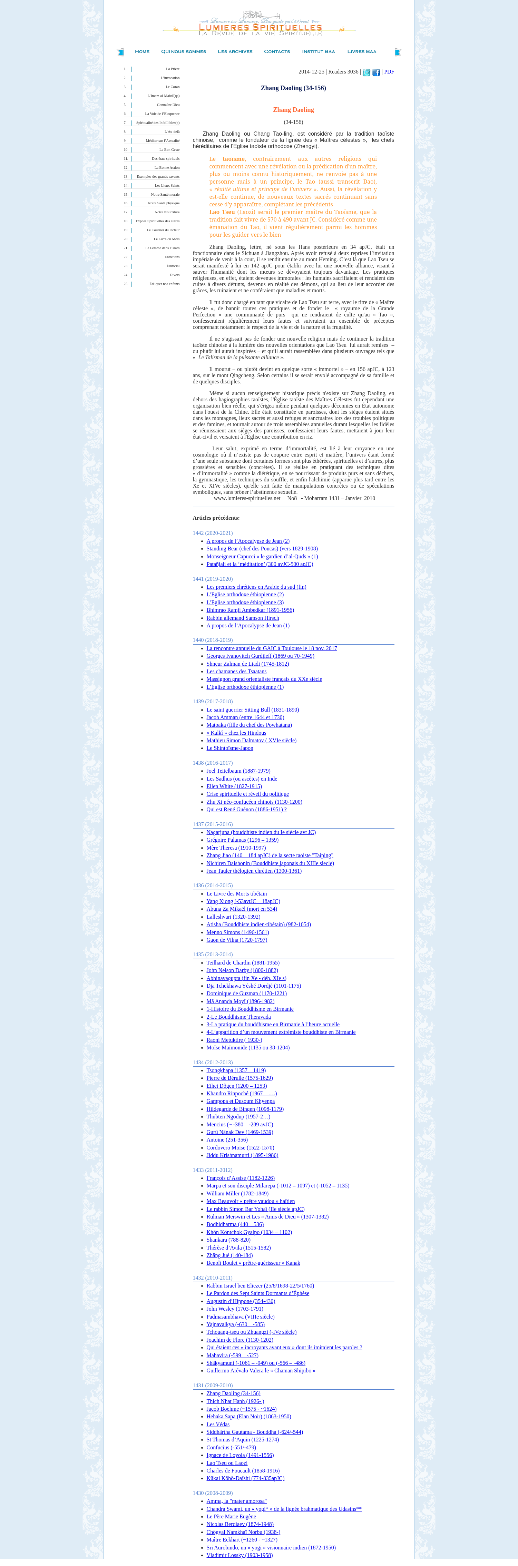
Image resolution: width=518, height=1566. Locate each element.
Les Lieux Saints (167, 185)
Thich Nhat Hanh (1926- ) (235, 1401)
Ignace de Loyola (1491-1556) (240, 1455)
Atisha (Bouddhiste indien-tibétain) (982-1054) (259, 924)
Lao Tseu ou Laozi (227, 1463)
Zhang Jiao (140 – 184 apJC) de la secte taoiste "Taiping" (270, 855)
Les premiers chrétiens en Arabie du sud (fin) (256, 587)
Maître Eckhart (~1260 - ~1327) (242, 1540)
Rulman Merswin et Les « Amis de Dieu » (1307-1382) (268, 1217)
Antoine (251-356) (227, 1140)
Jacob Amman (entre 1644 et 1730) (245, 717)
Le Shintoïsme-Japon (230, 748)
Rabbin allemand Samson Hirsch (243, 618)
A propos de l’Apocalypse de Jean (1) (248, 625)
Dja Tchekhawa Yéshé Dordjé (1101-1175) (254, 986)
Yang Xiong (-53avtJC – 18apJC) (243, 901)
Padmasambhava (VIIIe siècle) (241, 1317)
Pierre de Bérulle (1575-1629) (240, 1078)
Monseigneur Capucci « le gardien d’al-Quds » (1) (262, 556)
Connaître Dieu (168, 105)
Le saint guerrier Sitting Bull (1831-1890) (253, 710)
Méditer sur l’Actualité (163, 141)
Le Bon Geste (169, 149)
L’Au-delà (172, 132)
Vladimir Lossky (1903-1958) (240, 1555)
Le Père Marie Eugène (231, 1516)
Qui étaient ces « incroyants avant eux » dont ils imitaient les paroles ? (284, 1347)
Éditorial (173, 266)
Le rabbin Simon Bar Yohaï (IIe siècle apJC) (256, 1209)
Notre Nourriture (167, 212)
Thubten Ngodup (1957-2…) (239, 1116)
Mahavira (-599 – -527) (233, 1355)
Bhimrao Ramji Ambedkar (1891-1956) (250, 610)
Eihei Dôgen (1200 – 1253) (237, 1086)
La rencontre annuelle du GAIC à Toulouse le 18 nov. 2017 (272, 648)
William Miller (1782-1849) (238, 1193)
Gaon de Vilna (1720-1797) (237, 940)
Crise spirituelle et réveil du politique (248, 794)
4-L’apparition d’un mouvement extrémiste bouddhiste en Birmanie (281, 1032)
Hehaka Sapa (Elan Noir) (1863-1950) (249, 1416)
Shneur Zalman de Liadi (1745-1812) (248, 664)
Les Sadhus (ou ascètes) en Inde (242, 779)
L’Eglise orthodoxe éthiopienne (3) (245, 602)
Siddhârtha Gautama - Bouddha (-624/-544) (255, 1432)
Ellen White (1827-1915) (234, 786)
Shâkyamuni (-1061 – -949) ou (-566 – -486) (256, 1363)
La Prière (172, 69)
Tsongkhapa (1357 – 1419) (236, 1070)
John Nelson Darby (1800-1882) (242, 970)
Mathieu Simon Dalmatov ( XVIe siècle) (252, 740)
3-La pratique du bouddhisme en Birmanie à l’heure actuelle (273, 1024)
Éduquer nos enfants (164, 284)
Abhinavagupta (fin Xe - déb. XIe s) (246, 978)
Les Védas (218, 1424)
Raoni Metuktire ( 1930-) (234, 1040)
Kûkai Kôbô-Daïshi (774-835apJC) (246, 1478)
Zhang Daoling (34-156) (234, 1393)
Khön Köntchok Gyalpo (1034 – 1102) (249, 1232)
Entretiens (172, 257)
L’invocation (170, 78)
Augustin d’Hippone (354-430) (241, 1301)
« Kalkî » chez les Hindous (236, 733)
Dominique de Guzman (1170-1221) (247, 993)
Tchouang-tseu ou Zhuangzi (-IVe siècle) (252, 1332)
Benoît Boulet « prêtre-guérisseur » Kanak (253, 1263)
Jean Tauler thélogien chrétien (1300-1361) (254, 871)
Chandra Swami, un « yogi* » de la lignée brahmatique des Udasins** (284, 1509)
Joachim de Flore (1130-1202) (240, 1340)
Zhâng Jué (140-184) (230, 1255)
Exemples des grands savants (158, 176)
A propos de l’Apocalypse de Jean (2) (248, 541)
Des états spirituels (166, 158)
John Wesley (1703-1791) (235, 1309)
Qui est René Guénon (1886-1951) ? (247, 809)
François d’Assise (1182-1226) (241, 1178)
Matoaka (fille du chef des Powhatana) (249, 725)
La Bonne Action (167, 167)
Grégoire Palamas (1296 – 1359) (243, 840)
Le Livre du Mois (167, 239)
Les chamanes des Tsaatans (237, 671)
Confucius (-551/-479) (231, 1447)
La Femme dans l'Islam (162, 248)
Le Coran (173, 87)
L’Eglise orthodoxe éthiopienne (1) (245, 687)
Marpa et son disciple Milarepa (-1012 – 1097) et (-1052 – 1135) (278, 1185)
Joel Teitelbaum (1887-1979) (239, 771)
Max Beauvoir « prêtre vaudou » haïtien (251, 1201)
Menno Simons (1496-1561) (238, 932)
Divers (174, 275)
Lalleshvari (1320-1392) (234, 917)
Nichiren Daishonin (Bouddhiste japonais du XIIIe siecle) (270, 863)
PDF (389, 72)
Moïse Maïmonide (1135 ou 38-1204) (248, 1047)
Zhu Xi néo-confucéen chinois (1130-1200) (255, 802)
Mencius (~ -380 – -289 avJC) (240, 1124)
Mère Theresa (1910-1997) (236, 848)
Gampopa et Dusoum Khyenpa (241, 1101)
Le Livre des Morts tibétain (237, 894)
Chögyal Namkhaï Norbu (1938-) (244, 1532)
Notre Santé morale (165, 194)
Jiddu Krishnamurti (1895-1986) (242, 1155)
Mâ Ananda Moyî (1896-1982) (241, 1001)
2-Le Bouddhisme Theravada (239, 1017)
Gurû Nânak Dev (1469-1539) (240, 1132)
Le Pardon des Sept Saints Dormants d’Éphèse (258, 1293)
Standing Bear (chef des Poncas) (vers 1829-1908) (262, 548)
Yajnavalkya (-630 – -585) (236, 1324)
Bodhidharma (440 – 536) (235, 1224)
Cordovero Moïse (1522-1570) (240, 1148)
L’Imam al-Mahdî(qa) (164, 96)
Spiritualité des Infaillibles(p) (157, 123)
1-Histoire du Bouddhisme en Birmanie (250, 1009)
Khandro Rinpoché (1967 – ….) (242, 1093)
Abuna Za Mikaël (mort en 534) (242, 909)
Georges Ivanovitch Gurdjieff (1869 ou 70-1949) (261, 656)
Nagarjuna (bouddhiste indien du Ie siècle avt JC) (261, 832)
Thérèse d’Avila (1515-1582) (239, 1248)
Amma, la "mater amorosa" (237, 1501)
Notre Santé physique (164, 203)
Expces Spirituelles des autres (158, 221)
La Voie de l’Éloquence (162, 114)
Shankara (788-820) (229, 1240)
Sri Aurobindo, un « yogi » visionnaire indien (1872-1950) (271, 1547)
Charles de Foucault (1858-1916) (243, 1471)
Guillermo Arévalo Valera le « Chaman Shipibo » (261, 1370)
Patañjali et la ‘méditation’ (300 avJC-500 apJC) (260, 564)
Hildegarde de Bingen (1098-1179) (245, 1109)
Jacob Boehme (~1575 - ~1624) (242, 1409)
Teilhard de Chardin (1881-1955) (243, 963)
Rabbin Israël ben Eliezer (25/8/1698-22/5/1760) (260, 1286)
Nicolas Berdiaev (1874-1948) (240, 1524)
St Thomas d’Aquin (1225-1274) (243, 1439)
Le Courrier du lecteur (163, 230)
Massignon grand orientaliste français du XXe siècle (264, 679)
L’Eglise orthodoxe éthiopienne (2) (245, 594)
